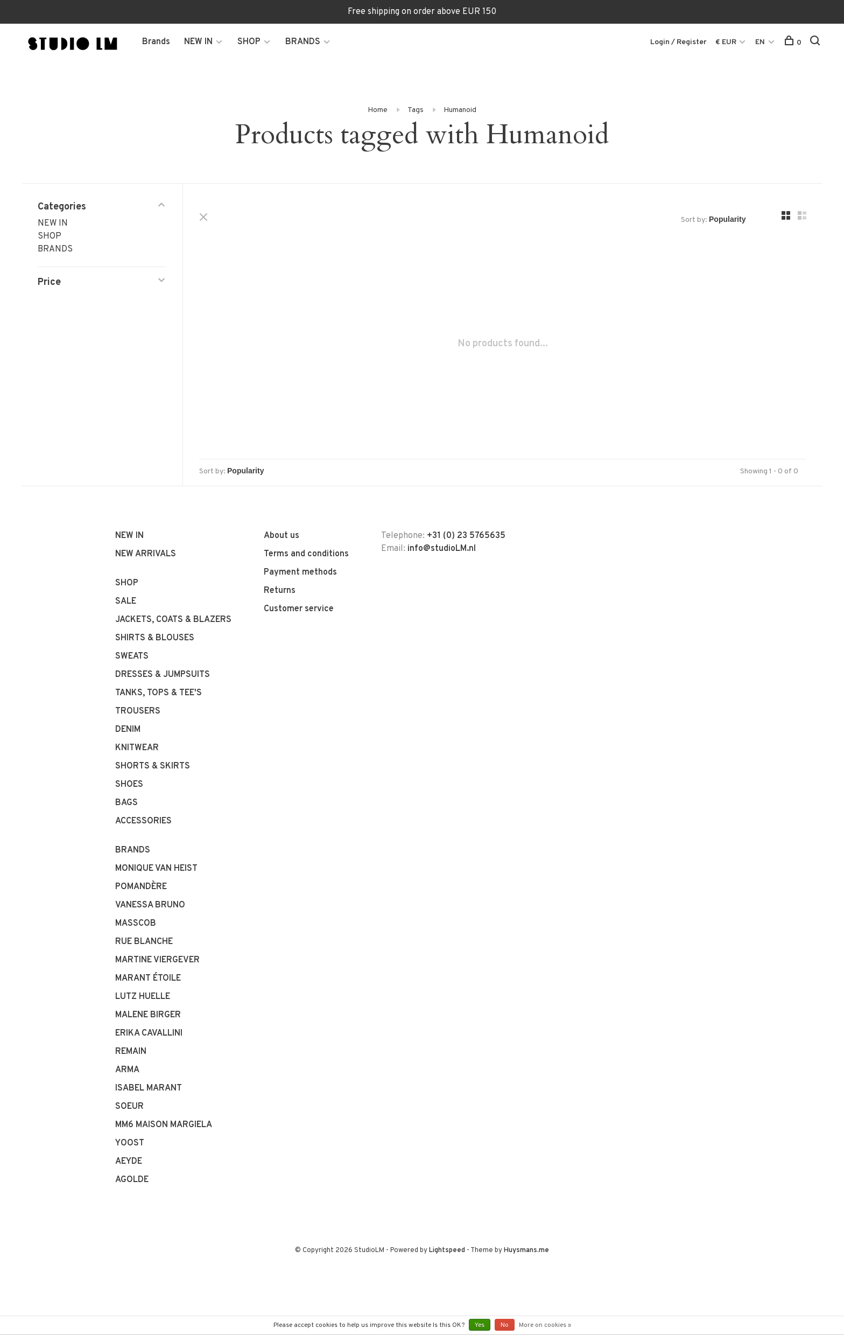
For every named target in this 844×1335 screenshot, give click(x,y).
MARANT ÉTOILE (148, 978)
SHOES (129, 784)
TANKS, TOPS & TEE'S (158, 693)
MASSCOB (135, 923)
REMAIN (130, 1051)
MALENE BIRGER (148, 1015)
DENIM (127, 729)
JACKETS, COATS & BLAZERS (173, 619)
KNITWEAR (137, 748)
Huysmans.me (526, 1250)
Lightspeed (447, 1250)
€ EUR (726, 42)
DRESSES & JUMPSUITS (162, 674)
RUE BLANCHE (144, 941)
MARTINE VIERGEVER (157, 960)
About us (281, 535)
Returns (280, 590)
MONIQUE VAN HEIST (156, 868)
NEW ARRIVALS (145, 554)
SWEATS (132, 656)
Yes (479, 1325)
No (505, 1325)
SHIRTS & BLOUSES (154, 638)
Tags (415, 110)
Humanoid (460, 110)
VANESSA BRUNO (150, 905)
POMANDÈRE (141, 887)
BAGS (126, 803)
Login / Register (678, 42)
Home (378, 110)
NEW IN (198, 42)
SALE (125, 601)
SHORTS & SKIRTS (152, 766)
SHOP (249, 42)
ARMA (127, 1070)
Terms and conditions (306, 554)
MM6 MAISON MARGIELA (163, 1125)
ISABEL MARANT (148, 1088)
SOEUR (129, 1106)
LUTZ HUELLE (142, 996)
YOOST (129, 1143)
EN (760, 42)
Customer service (299, 609)
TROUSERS (137, 711)
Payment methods (300, 572)
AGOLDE (132, 1180)
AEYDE (128, 1161)
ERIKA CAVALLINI (148, 1033)
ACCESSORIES (143, 821)
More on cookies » (545, 1325)
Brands (156, 42)
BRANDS (302, 42)
